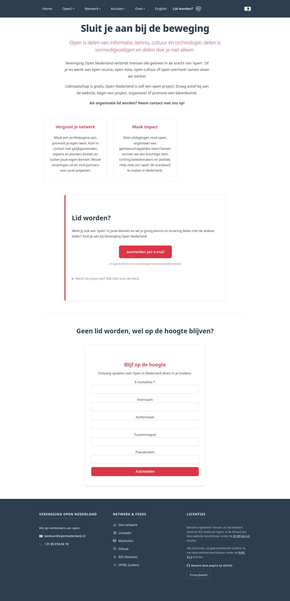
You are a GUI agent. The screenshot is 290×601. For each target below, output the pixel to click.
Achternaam (145, 417)
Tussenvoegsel (145, 434)
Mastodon (123, 541)
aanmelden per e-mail (145, 251)
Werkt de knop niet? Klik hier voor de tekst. (107, 278)
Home (47, 8)
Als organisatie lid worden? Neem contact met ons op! (136, 103)
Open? (68, 8)
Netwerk (93, 8)
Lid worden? (183, 8)
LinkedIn (122, 533)
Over (140, 8)
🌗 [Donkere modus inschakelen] (247, 8)
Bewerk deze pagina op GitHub (209, 565)
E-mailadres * (145, 382)
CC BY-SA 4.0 (241, 536)
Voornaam (145, 399)
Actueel (118, 8)
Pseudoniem (145, 452)
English (161, 8)
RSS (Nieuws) (125, 557)
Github (121, 549)
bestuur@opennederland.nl (65, 536)
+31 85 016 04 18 (57, 544)
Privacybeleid (198, 575)
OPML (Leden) (126, 565)
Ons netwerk (125, 525)
